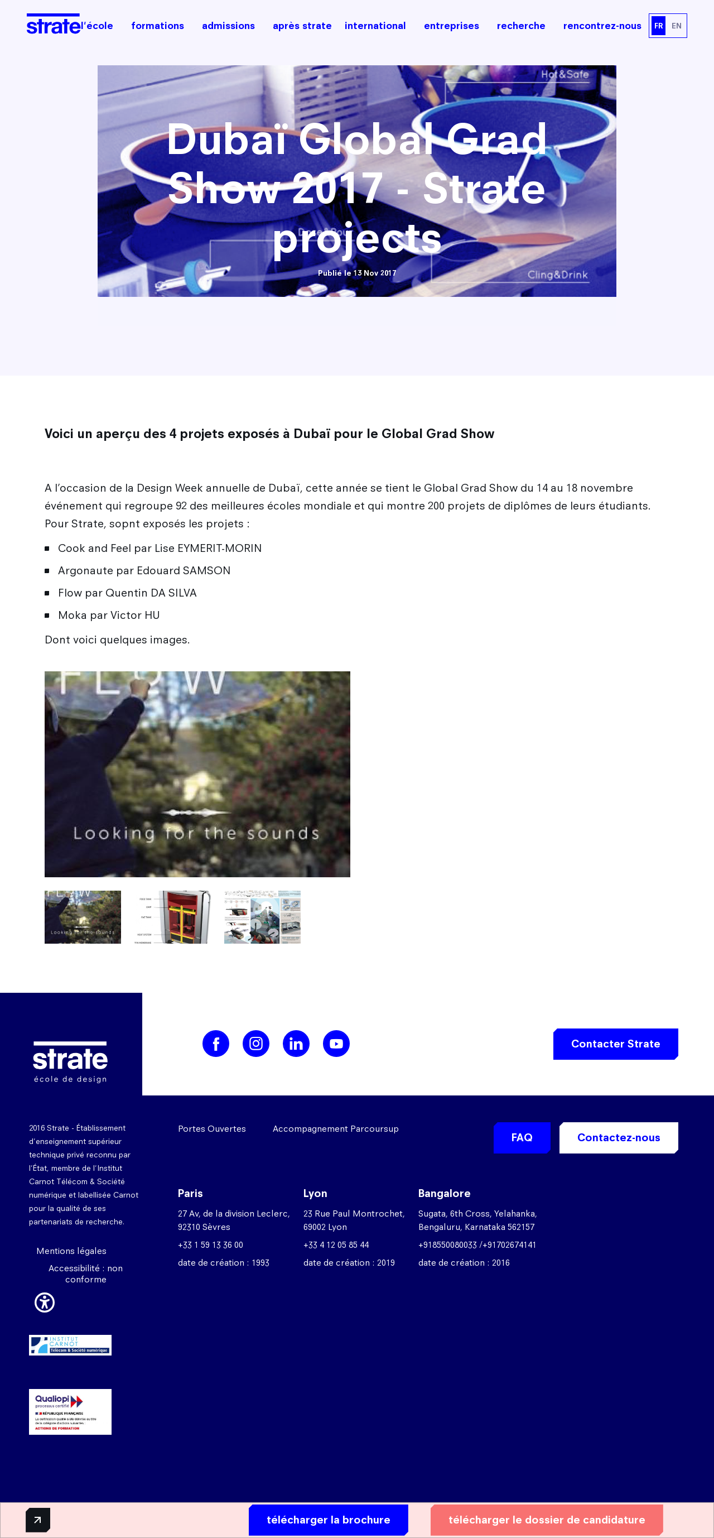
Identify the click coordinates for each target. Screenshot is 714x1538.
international (375, 25)
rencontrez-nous (602, 25)
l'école (97, 25)
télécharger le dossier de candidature (534, 1519)
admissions (228, 25)
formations (157, 25)
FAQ (522, 1137)
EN (677, 25)
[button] (45, 1300)
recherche (521, 25)
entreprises (451, 25)
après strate (302, 25)
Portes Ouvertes (212, 1128)
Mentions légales (71, 1251)
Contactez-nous (618, 1137)
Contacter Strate (615, 1043)
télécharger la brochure (316, 1519)
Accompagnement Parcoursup (336, 1128)
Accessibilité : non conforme (86, 1274)
